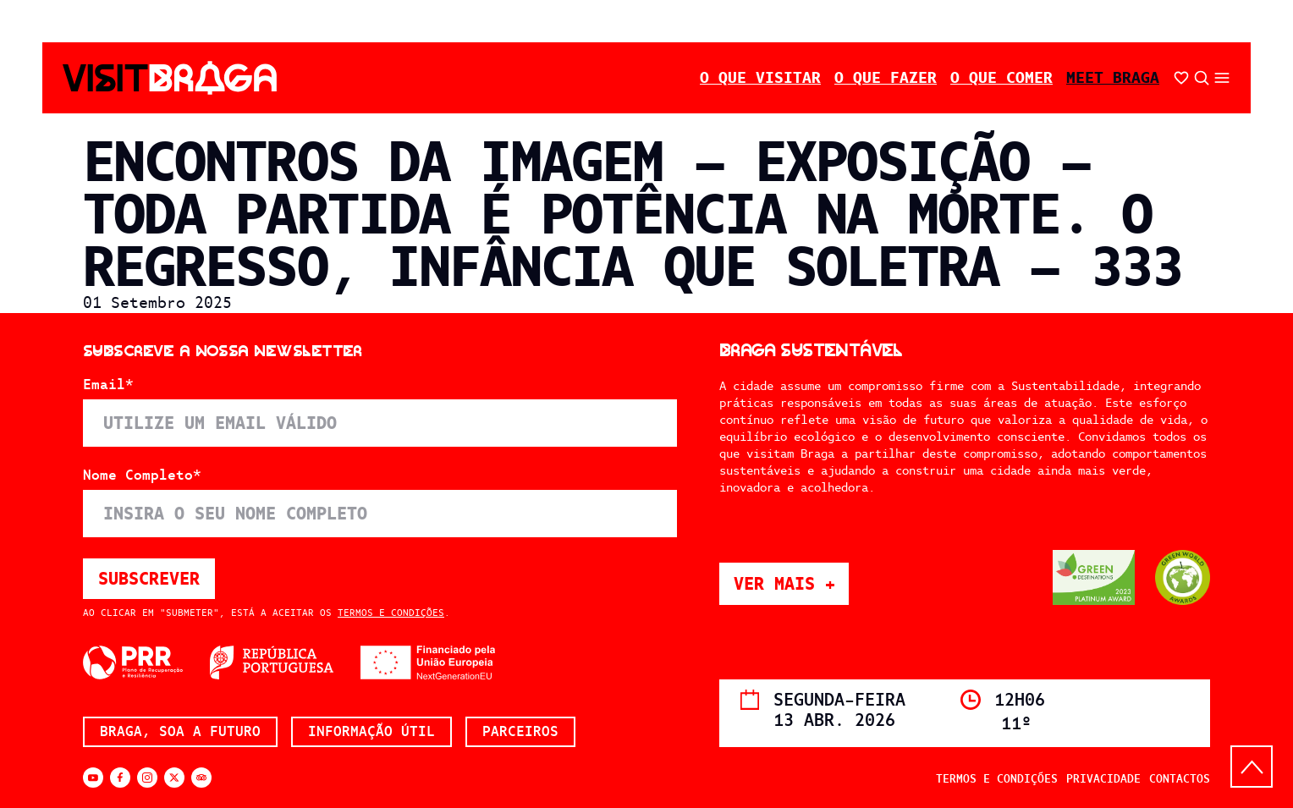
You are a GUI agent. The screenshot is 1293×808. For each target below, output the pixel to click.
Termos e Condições (391, 612)
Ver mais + (791, 583)
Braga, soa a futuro (180, 731)
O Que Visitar (760, 77)
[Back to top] (1251, 766)
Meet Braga (1112, 77)
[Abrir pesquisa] (1201, 77)
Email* (108, 385)
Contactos (1179, 779)
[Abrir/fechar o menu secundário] (1221, 77)
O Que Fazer (885, 77)
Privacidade (1103, 779)
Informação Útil (371, 731)
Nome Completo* (142, 475)
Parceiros (520, 731)
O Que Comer (1001, 77)
